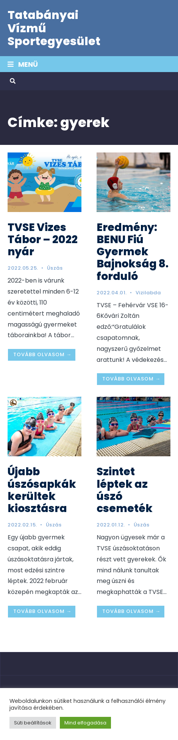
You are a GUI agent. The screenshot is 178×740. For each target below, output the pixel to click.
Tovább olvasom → (42, 354)
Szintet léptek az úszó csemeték (125, 490)
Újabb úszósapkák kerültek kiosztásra (42, 490)
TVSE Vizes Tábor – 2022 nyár (43, 239)
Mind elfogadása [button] (85, 722)
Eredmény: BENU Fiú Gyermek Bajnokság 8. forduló (133, 252)
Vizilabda (148, 292)
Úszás (55, 268)
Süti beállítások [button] (33, 722)
